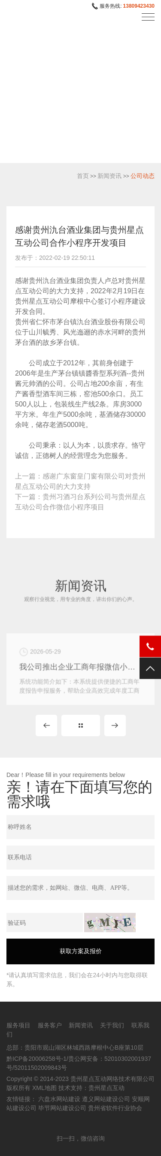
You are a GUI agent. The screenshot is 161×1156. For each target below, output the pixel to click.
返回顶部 (150, 668)
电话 (150, 646)
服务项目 (18, 1025)
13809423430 (139, 6)
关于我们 (112, 1025)
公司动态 (143, 175)
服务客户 (50, 1025)
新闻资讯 (109, 175)
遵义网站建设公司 (106, 1099)
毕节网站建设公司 (62, 1108)
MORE (80, 725)
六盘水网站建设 (59, 1099)
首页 (83, 175)
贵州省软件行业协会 (115, 1108)
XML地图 (44, 1087)
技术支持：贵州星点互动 (91, 1087)
